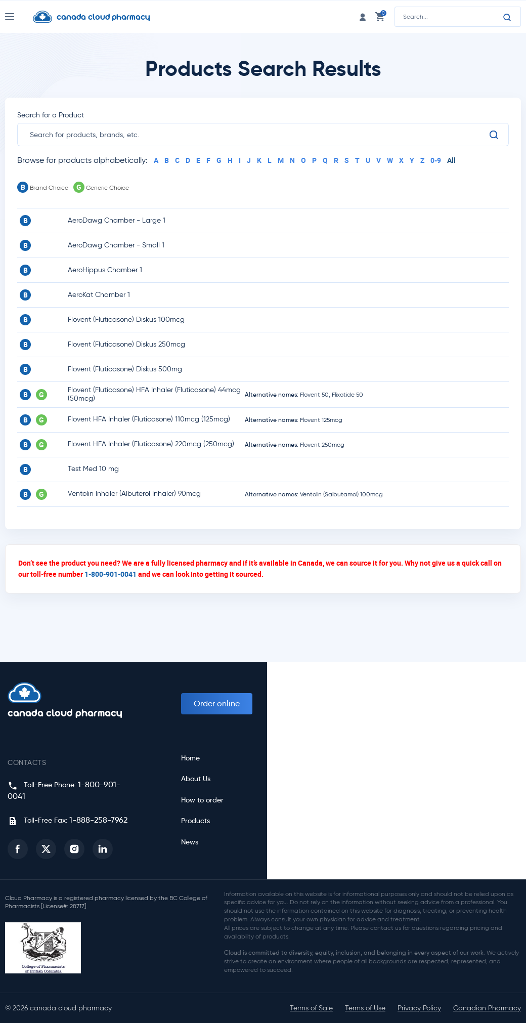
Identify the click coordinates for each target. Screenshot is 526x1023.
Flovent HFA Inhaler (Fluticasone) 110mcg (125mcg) (149, 419)
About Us (195, 779)
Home (190, 758)
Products (195, 821)
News (189, 842)
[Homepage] (99, 17)
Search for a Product (50, 115)
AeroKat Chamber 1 (99, 294)
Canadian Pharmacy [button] (487, 1008)
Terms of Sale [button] (311, 1008)
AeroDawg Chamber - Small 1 (116, 245)
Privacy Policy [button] (419, 1008)
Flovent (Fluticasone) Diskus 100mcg (126, 319)
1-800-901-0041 (110, 574)
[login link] (363, 16)
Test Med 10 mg (93, 468)
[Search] (507, 17)
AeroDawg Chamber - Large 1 (116, 220)
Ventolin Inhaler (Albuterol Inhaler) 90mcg (134, 493)
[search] (259, 135)
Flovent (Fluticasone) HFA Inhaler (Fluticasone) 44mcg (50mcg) (154, 394)
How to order (202, 800)
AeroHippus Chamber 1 (105, 270)
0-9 (435, 160)
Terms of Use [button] (365, 1008)
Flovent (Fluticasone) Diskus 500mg (125, 369)
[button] (18, 849)
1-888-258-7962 (98, 820)
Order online (217, 703)
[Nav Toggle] (19, 16)
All (451, 160)
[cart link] (379, 16)
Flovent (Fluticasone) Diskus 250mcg (126, 344)
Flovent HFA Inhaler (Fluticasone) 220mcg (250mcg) (151, 444)
